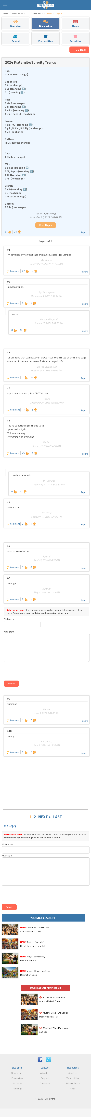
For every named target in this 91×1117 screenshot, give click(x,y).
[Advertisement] (45, 782)
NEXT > (44, 817)
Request (45, 1078)
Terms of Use (72, 1078)
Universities (17, 1073)
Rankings (17, 1088)
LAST (57, 817)
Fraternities (17, 1078)
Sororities (17, 1083)
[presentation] (28, 671)
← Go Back (79, 49)
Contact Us (45, 1083)
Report (84, 232)
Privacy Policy (73, 1083)
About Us (72, 1073)
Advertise (45, 1073)
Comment (13, 271)
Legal (73, 1088)
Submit (11, 683)
